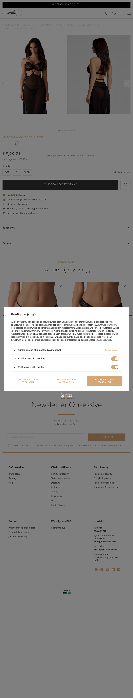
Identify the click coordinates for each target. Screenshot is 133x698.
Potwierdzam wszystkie (104, 380)
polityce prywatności (102, 328)
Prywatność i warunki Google (99, 331)
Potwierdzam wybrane (28, 380)
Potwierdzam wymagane (66, 380)
